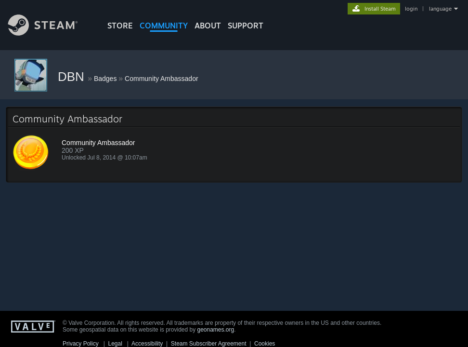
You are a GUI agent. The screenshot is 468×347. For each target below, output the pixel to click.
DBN (73, 76)
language (440, 8)
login (411, 8)
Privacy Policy (81, 343)
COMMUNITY (164, 25)
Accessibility (147, 343)
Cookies (264, 343)
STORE (120, 25)
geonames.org (215, 329)
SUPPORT (245, 25)
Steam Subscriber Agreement (209, 343)
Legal (115, 343)
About (208, 25)
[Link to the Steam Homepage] (50, 33)
